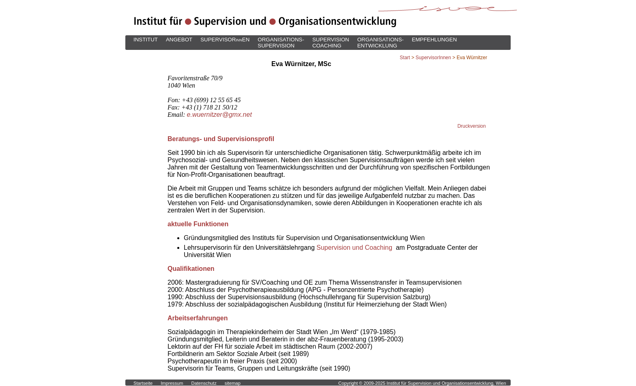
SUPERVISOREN (224, 39)
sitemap (233, 383)
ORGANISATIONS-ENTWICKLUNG (380, 42)
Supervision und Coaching (355, 247)
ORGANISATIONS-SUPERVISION (281, 42)
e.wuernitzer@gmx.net (219, 114)
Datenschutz (204, 383)
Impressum (172, 383)
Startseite (143, 383)
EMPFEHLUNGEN (434, 39)
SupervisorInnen (433, 57)
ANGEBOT (179, 39)
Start (405, 57)
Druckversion (472, 126)
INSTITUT (145, 39)
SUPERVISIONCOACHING (330, 42)
